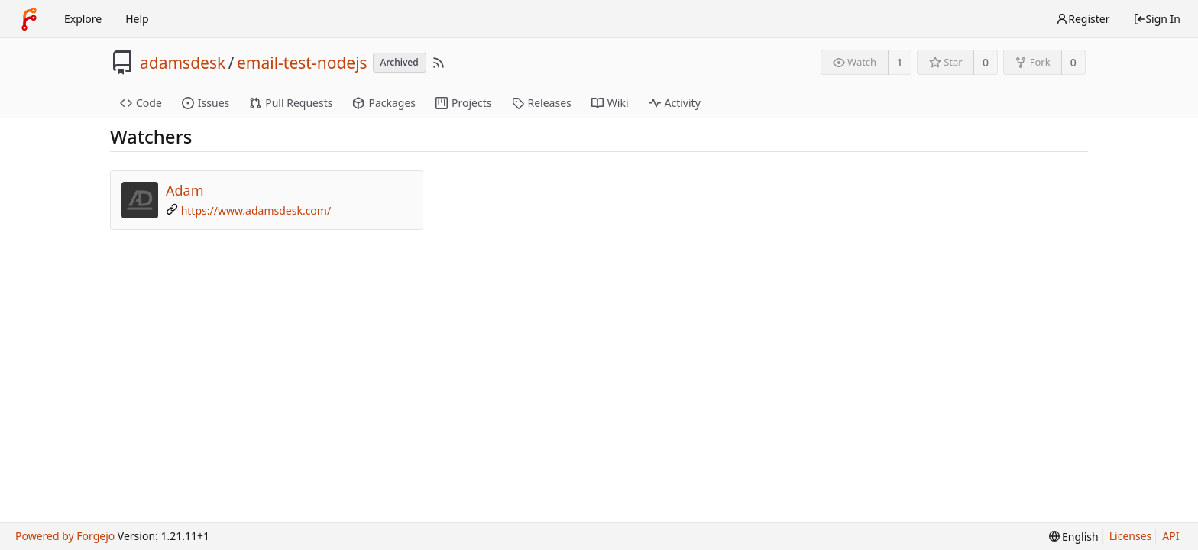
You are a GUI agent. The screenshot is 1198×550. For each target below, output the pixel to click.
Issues (205, 102)
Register (1082, 18)
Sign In (1156, 18)
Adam (184, 190)
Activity (675, 102)
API (1170, 536)
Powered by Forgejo (65, 536)
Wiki (610, 102)
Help (137, 18)
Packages (384, 102)
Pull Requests (290, 102)
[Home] (29, 19)
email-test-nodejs (302, 62)
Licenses (1130, 536)
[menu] (1074, 536)
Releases (541, 102)
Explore (83, 18)
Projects (463, 102)
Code (141, 102)
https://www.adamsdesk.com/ (256, 210)
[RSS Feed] (438, 63)
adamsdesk (182, 62)
